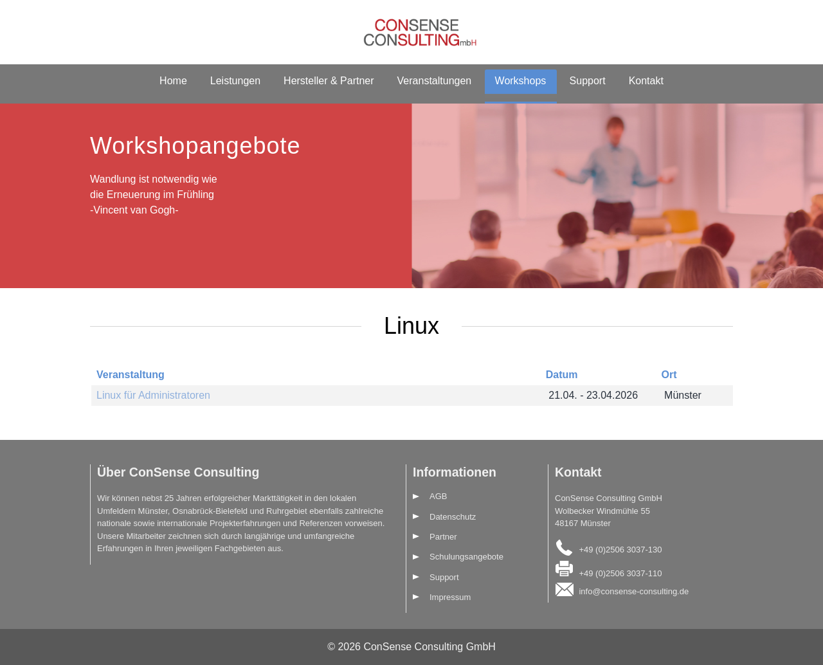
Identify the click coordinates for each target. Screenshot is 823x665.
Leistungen (235, 80)
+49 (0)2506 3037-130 (620, 549)
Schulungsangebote (466, 556)
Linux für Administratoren (153, 395)
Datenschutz (453, 517)
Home (173, 80)
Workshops (521, 80)
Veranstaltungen (434, 80)
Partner (443, 537)
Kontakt (646, 80)
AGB (438, 496)
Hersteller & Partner (329, 80)
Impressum (450, 597)
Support (588, 80)
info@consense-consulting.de (634, 591)
